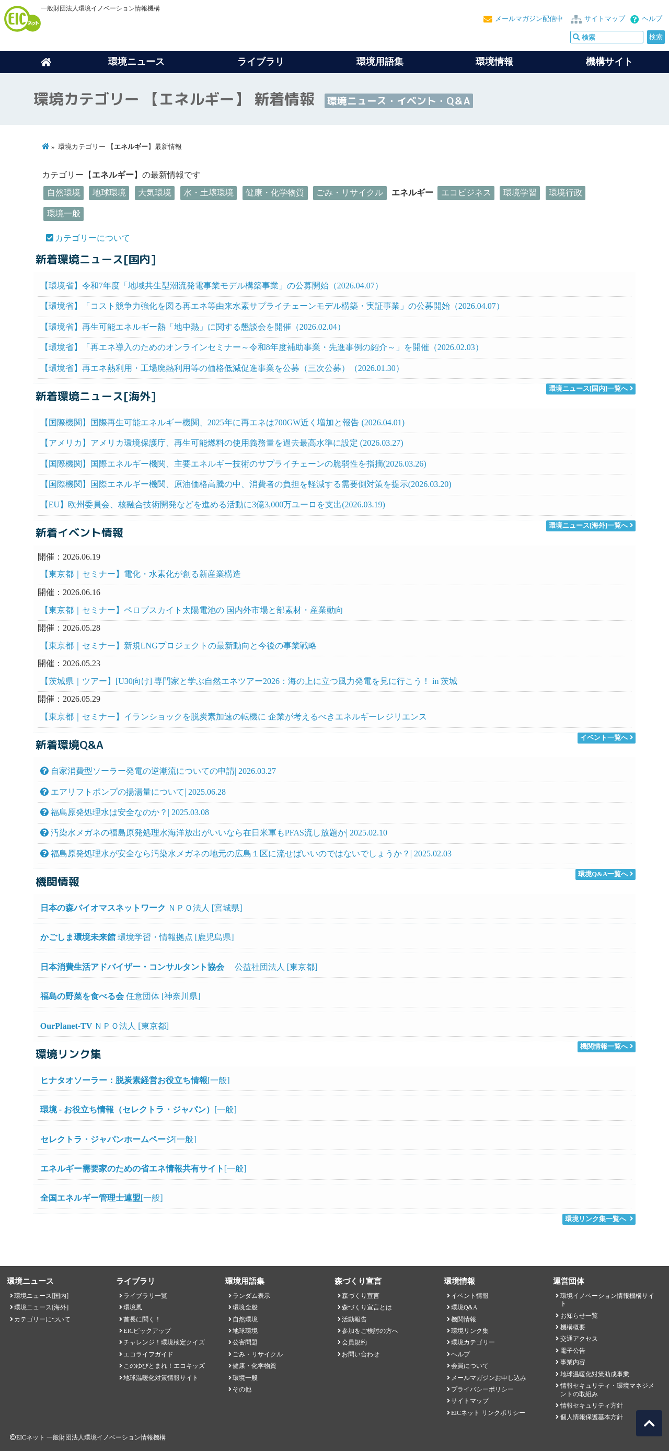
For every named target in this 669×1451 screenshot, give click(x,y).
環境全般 (245, 1307)
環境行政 (565, 192)
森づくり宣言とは (367, 1307)
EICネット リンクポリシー (488, 1413)
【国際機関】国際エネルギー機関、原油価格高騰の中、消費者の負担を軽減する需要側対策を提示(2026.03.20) (246, 484)
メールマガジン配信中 (529, 18)
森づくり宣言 (360, 1295)
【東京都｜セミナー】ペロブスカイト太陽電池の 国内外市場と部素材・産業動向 (191, 610)
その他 (242, 1389)
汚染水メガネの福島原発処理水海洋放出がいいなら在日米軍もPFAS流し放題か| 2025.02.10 (213, 832)
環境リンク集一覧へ (595, 1219)
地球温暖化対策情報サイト (161, 1378)
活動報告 (354, 1319)
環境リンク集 (470, 1330)
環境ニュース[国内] (41, 1295)
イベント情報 (470, 1295)
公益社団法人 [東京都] (179, 966)
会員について (470, 1365)
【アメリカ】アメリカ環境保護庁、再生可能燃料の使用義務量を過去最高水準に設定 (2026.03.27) (221, 442)
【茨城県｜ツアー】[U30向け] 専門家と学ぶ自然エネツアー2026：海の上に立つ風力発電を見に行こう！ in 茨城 (249, 681)
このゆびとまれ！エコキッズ (164, 1365)
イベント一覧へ (604, 737)
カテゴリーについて (92, 238)
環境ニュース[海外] (41, 1307)
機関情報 (463, 1319)
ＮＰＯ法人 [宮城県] (141, 907)
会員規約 (354, 1342)
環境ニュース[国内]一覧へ (588, 388)
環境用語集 (379, 61)
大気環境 (154, 192)
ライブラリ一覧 (145, 1295)
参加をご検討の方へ (370, 1330)
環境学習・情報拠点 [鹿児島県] (137, 937)
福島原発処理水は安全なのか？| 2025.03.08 (124, 812)
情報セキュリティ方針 (591, 1405)
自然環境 (63, 192)
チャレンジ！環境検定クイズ (164, 1342)
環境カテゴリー (473, 1342)
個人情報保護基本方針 (591, 1417)
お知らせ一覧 (579, 1315)
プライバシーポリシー (482, 1389)
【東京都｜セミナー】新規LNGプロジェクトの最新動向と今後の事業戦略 (178, 645)
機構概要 (572, 1327)
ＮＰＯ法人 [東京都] (104, 1025)
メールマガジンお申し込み (488, 1378)
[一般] (135, 1080)
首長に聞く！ (142, 1319)
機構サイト (609, 61)
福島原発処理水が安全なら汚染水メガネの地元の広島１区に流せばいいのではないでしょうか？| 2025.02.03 (246, 853)
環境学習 (520, 192)
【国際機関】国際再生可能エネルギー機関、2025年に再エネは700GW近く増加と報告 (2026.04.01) (222, 422)
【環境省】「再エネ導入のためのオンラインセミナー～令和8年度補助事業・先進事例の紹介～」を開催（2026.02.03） (261, 347)
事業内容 (572, 1362)
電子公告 (572, 1350)
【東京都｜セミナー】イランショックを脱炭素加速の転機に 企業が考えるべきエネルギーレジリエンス (233, 716)
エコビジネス (466, 192)
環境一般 (63, 213)
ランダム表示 (251, 1295)
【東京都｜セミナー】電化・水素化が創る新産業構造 (140, 574)
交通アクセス (579, 1338)
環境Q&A (464, 1307)
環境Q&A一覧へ (603, 874)
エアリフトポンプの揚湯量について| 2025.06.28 (133, 791)
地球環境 (109, 192)
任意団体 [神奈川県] (120, 996)
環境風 (132, 1307)
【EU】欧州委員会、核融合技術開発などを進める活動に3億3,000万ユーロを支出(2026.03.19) (212, 504)
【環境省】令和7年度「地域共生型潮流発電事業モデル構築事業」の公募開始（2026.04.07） (211, 285)
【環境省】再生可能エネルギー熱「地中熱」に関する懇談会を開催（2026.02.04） (192, 326)
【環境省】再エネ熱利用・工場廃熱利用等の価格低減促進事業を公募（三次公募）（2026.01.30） (222, 368)
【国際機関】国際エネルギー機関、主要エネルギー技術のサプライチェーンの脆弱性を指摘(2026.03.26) (233, 463)
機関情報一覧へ (604, 1046)
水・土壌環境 (208, 192)
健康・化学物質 (275, 192)
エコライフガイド (148, 1354)
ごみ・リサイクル (349, 192)
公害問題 (245, 1342)
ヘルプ (652, 18)
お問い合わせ (360, 1354)
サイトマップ (604, 18)
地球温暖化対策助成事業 (594, 1374)
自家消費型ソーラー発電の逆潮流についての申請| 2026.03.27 (158, 771)
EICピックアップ (147, 1330)
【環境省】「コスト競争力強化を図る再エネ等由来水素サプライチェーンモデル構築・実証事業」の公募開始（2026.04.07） (272, 305)
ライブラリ (260, 61)
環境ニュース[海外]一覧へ (588, 525)
